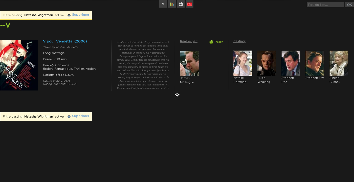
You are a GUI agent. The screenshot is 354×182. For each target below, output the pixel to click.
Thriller (79, 68)
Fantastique (63, 68)
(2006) (80, 41)
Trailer (218, 42)
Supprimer (80, 14)
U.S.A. (69, 74)
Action (91, 68)
